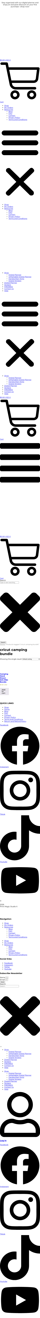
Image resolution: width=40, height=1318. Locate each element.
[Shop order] (31, 659)
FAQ (10, 114)
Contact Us (9, 289)
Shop (6, 106)
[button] (20, 162)
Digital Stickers (15, 281)
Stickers (7, 285)
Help (6, 291)
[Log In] (20, 1136)
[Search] (1, 1046)
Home (2, 644)
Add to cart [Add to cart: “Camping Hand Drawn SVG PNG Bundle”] (3, 691)
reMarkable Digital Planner (20, 277)
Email (2, 980)
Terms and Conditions (18, 120)
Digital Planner (15, 275)
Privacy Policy (14, 118)
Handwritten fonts (16, 279)
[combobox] (9, 582)
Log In (3, 1140)
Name (3, 977)
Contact (12, 116)
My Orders (8, 108)
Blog (10, 112)
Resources (8, 110)
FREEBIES (8, 287)
